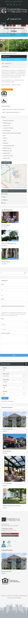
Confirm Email (3, 329)
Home (2, 34)
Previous (1, 45)
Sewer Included (6, 153)
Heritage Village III (5, 225)
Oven (4, 135)
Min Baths (5, 391)
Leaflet (14, 187)
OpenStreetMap (19, 187)
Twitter (3, 197)
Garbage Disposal (7, 123)
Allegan (7, 34)
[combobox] (14, 376)
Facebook (4, 194)
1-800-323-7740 (15, 19)
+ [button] (3, 166)
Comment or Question (5, 333)
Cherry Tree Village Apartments (8, 243)
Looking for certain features (8, 401)
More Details (4, 227)
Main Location (6, 373)
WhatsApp (4, 200)
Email (3, 203)
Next (26, 45)
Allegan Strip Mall (7, 451)
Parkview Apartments (8, 429)
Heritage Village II (5, 261)
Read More (5, 431)
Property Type (6, 379)
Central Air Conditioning (8, 120)
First (2, 290)
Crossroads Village (7, 483)
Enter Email (3, 324)
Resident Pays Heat (7, 150)
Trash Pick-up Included (8, 155)
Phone (3, 299)
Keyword (5, 367)
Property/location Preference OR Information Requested (13, 306)
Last (2, 295)
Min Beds (5, 385)
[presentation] (11, 348)
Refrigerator (5, 143)
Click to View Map (14, 525)
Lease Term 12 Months (8, 128)
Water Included (6, 158)
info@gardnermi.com (18, 1)
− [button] (3, 168)
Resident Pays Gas (7, 148)
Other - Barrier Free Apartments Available (12, 133)
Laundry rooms (6, 125)
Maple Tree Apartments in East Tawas (11, 505)
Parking (5, 138)
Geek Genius (18, 597)
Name (2, 284)
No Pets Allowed (6, 130)
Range (4, 140)
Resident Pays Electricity (8, 145)
